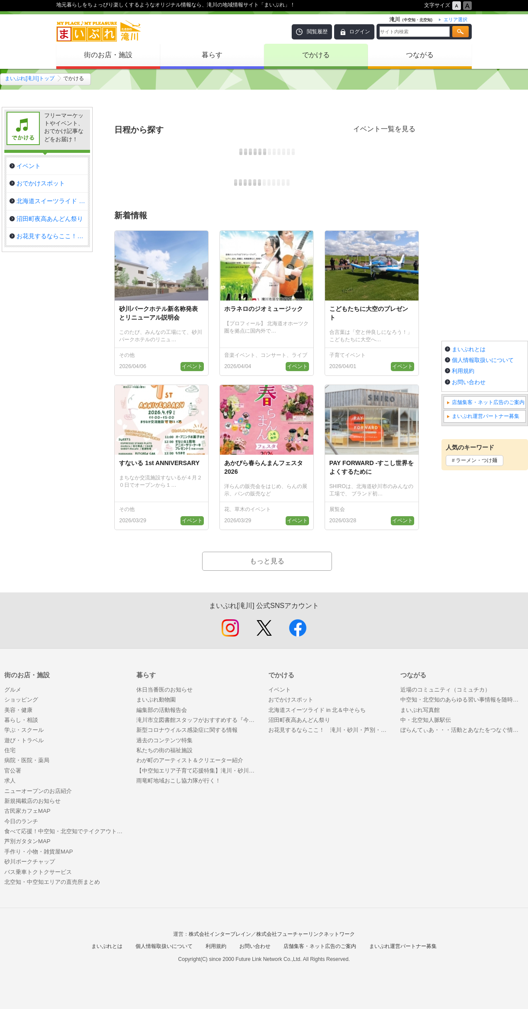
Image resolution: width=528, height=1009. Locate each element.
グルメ (12, 689)
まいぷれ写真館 (420, 710)
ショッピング (21, 699)
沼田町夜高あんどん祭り (299, 720)
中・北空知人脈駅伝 (425, 720)
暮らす (212, 54)
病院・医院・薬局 (26, 760)
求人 (10, 780)
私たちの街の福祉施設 (164, 750)
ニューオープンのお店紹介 (38, 791)
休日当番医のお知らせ (164, 689)
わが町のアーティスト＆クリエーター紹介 (189, 760)
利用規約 (463, 371)
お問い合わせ (469, 382)
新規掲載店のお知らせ (32, 801)
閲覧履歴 (317, 32)
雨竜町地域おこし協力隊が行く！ (178, 780)
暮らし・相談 (21, 720)
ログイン (359, 32)
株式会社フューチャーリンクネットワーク (305, 934)
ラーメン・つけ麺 (476, 460)
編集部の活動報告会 (161, 710)
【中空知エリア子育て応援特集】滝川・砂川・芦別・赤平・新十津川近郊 (198, 770)
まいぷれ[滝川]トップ (30, 78)
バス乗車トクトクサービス (38, 872)
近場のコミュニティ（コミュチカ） (445, 689)
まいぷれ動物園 (156, 699)
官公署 (12, 770)
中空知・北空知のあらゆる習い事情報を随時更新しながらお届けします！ (462, 699)
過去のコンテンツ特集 (164, 740)
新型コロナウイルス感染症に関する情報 (187, 730)
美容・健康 (18, 710)
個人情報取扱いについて (483, 360)
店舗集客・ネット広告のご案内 (488, 402)
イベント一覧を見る (384, 129)
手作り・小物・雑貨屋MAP (38, 851)
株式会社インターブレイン (220, 934)
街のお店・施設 (108, 54)
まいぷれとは (469, 349)
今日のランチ (21, 821)
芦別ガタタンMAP (27, 841)
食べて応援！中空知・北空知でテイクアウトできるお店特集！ (66, 831)
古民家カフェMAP (27, 811)
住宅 (10, 750)
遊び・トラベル (24, 740)
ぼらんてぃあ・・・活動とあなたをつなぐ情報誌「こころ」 (462, 730)
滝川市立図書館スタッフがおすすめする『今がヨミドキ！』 (198, 720)
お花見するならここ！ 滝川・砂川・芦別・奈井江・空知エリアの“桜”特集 (330, 730)
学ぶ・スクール (24, 730)
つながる (420, 54)
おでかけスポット (290, 699)
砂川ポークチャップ (29, 861)
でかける (316, 54)
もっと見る (267, 561)
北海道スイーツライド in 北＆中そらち (317, 710)
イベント (279, 689)
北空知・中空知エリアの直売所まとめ (52, 882)
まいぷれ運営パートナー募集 (485, 416)
